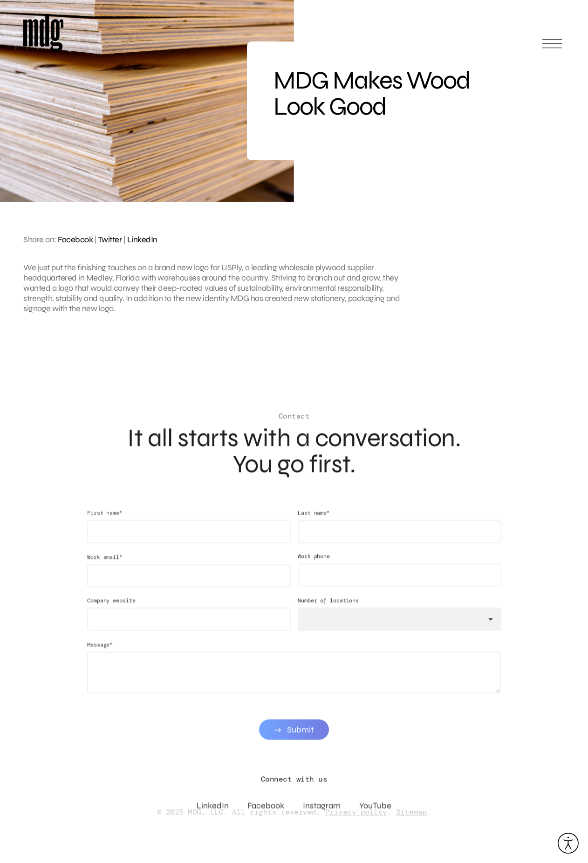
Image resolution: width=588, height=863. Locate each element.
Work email (104, 563)
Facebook (75, 239)
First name (104, 519)
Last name (313, 519)
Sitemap (411, 812)
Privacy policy (356, 812)
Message (99, 651)
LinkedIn (142, 239)
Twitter (110, 239)
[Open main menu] (552, 48)
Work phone (314, 562)
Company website (111, 606)
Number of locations (328, 606)
